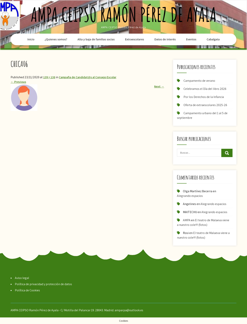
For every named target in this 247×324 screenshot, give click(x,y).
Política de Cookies (27, 290)
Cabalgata (213, 39)
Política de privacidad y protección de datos (43, 284)
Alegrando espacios (190, 196)
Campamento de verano (199, 81)
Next (159, 86)
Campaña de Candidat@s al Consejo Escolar (87, 77)
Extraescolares (134, 39)
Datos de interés (165, 39)
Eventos (191, 39)
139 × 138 (49, 77)
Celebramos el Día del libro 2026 (205, 89)
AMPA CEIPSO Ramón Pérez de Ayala (124, 14)
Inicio (30, 39)
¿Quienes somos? (56, 39)
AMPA (186, 220)
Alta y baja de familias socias (96, 39)
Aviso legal (22, 278)
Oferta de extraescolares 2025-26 (205, 105)
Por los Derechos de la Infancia (204, 97)
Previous (18, 82)
